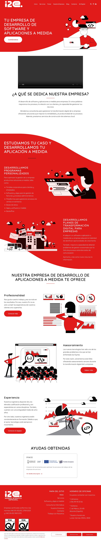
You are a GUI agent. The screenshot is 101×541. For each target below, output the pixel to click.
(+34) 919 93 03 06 (76, 502)
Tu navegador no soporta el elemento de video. (50, 72)
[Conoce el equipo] (15, 431)
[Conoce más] (13, 314)
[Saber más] (89, 370)
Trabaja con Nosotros (56, 514)
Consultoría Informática (55, 505)
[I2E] (13, 4)
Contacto (60, 511)
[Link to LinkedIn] (95, 4)
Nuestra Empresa (57, 508)
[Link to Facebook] (93, 4)
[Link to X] (91, 4)
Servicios (60, 498)
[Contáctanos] (13, 40)
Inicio (62, 495)
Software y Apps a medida (54, 501)
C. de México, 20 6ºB (77, 509)
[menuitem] (35, 4)
